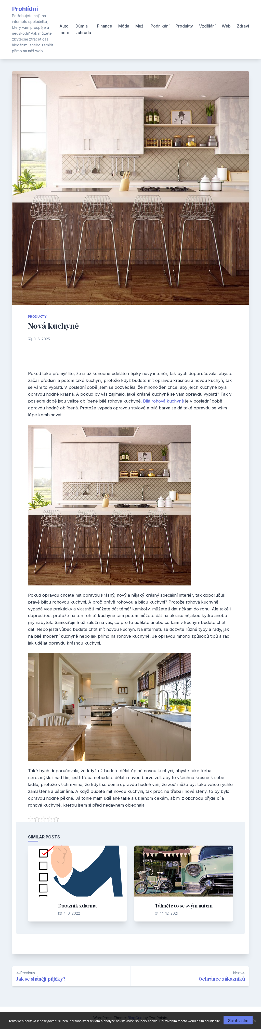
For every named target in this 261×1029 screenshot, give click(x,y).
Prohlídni (25, 8)
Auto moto (64, 29)
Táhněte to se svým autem (184, 905)
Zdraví (243, 26)
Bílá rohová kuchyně (163, 401)
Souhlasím (238, 1020)
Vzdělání (207, 26)
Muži (140, 26)
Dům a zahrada (83, 29)
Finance (104, 26)
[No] (254, 1020)
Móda (123, 26)
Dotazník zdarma (77, 905)
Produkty (184, 26)
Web (226, 26)
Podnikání (160, 26)
